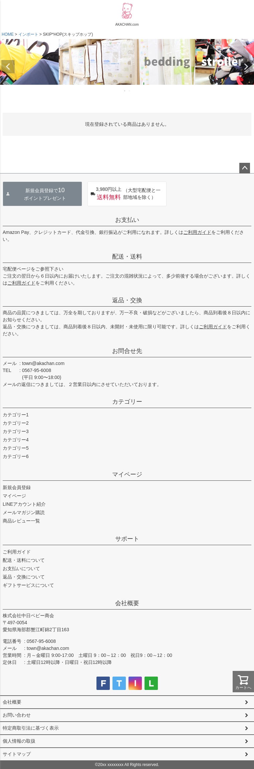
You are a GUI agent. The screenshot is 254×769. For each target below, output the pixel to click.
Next (246, 66)
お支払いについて (21, 568)
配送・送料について (24, 560)
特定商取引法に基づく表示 (31, 728)
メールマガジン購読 (24, 512)
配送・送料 (127, 256)
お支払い (127, 220)
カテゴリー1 (16, 414)
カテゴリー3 (16, 431)
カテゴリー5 (16, 448)
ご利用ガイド (197, 232)
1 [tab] (125, 90)
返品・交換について (24, 577)
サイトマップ (17, 754)
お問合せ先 (127, 351)
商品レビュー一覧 (21, 520)
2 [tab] (130, 90)
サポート (127, 538)
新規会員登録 (17, 487)
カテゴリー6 (16, 456)
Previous (8, 66)
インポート (28, 34)
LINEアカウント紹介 (24, 504)
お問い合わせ (17, 715)
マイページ (127, 474)
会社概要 (127, 603)
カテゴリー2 (16, 423)
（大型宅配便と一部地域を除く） (125, 194)
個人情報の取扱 (19, 741)
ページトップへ (244, 168)
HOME (8, 34)
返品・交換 (127, 300)
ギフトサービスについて (28, 585)
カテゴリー (127, 401)
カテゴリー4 (16, 439)
